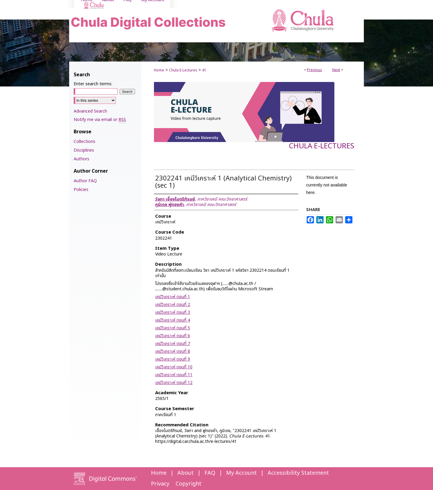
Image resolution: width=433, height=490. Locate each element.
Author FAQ (85, 181)
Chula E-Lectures (183, 70)
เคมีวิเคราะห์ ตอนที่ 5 (172, 328)
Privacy (160, 484)
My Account (241, 473)
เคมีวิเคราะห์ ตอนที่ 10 (173, 367)
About (185, 473)
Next (336, 70)
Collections (84, 141)
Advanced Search (90, 111)
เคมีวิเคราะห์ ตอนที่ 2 (172, 304)
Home (159, 70)
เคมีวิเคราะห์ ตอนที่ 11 (173, 375)
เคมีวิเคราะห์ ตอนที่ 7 (172, 343)
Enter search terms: (93, 84)
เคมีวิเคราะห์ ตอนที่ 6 (172, 336)
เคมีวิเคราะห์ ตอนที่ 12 (173, 383)
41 (204, 70)
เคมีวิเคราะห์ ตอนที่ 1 (172, 297)
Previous (314, 70)
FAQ (209, 473)
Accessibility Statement (298, 473)
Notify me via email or (100, 119)
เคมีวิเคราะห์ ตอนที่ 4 (172, 320)
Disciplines (84, 150)
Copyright (188, 484)
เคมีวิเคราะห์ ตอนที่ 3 (172, 312)
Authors (81, 159)
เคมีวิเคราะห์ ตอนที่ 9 (172, 359)
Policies (81, 189)
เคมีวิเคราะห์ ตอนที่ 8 (172, 351)
